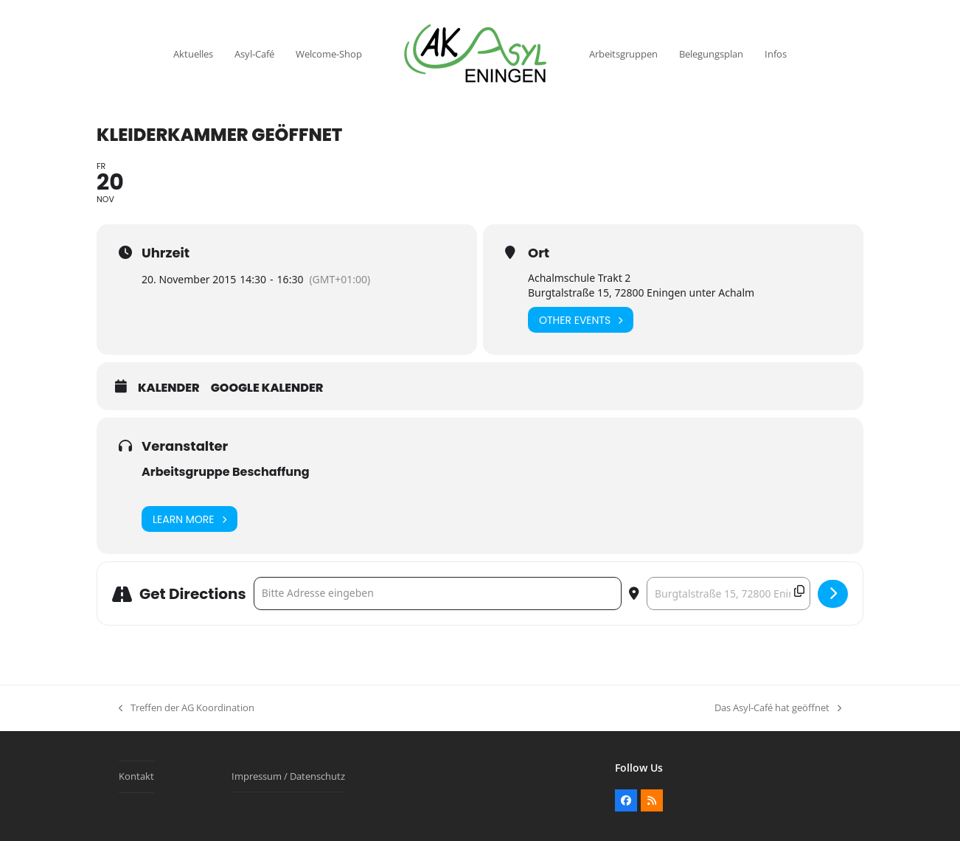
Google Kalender (267, 388)
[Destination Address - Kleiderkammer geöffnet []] (728, 593)
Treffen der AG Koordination (186, 708)
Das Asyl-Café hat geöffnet (777, 708)
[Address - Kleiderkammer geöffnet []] (438, 593)
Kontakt (136, 776)
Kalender (169, 388)
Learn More (189, 519)
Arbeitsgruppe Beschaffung (226, 471)
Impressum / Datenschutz (288, 776)
